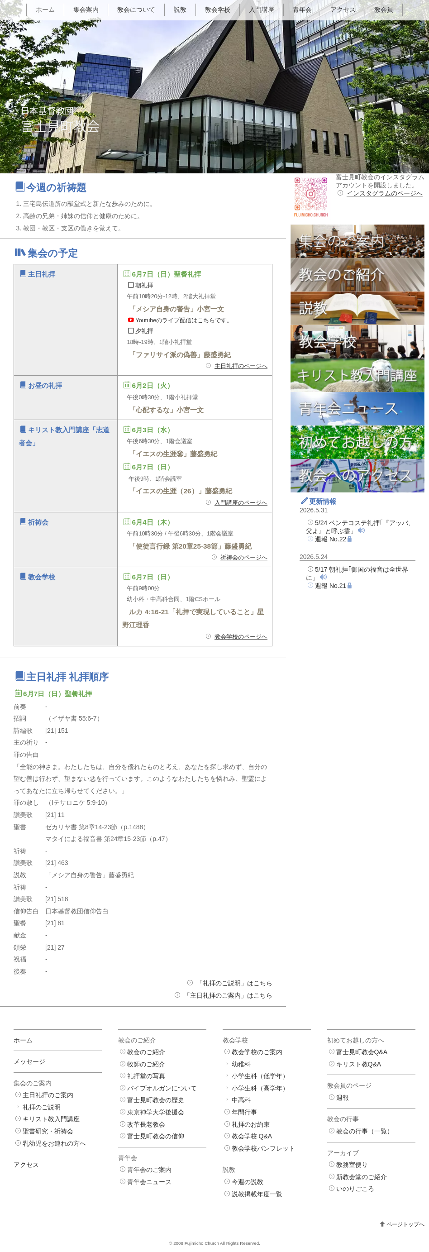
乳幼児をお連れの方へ (54, 1143)
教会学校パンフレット (263, 1148)
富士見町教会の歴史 (155, 1100)
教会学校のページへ (240, 637)
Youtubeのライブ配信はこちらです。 (184, 320)
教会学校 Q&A (252, 1136)
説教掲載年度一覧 (257, 1194)
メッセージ (29, 1061)
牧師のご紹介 (146, 1064)
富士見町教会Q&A (362, 1052)
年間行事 (244, 1112)
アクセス (343, 9)
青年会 (302, 9)
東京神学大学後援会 (155, 1112)
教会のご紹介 (146, 1052)
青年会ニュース (149, 1181)
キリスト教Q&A (358, 1064)
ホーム (45, 9)
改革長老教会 (146, 1124)
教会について (136, 9)
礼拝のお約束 (251, 1124)
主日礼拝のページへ (240, 366)
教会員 (383, 9)
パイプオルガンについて (162, 1088)
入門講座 (261, 9)
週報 (342, 1097)
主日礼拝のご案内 (48, 1095)
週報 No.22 (330, 539)
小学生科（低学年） (260, 1076)
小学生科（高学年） (260, 1088)
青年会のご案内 (149, 1169)
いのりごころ (355, 1188)
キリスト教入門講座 (51, 1119)
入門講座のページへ (240, 503)
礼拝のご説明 (42, 1107)
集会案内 (86, 9)
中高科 (241, 1100)
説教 (180, 9)
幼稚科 (241, 1064)
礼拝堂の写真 (146, 1076)
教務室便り (352, 1164)
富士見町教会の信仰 (155, 1136)
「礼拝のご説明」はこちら (234, 983)
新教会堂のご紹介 (361, 1176)
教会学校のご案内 (257, 1052)
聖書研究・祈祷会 (48, 1131)
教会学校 (217, 9)
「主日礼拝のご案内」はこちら (228, 995)
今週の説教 (247, 1181)
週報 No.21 (330, 585)
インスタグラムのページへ (385, 193)
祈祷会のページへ (243, 557)
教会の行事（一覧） (364, 1131)
